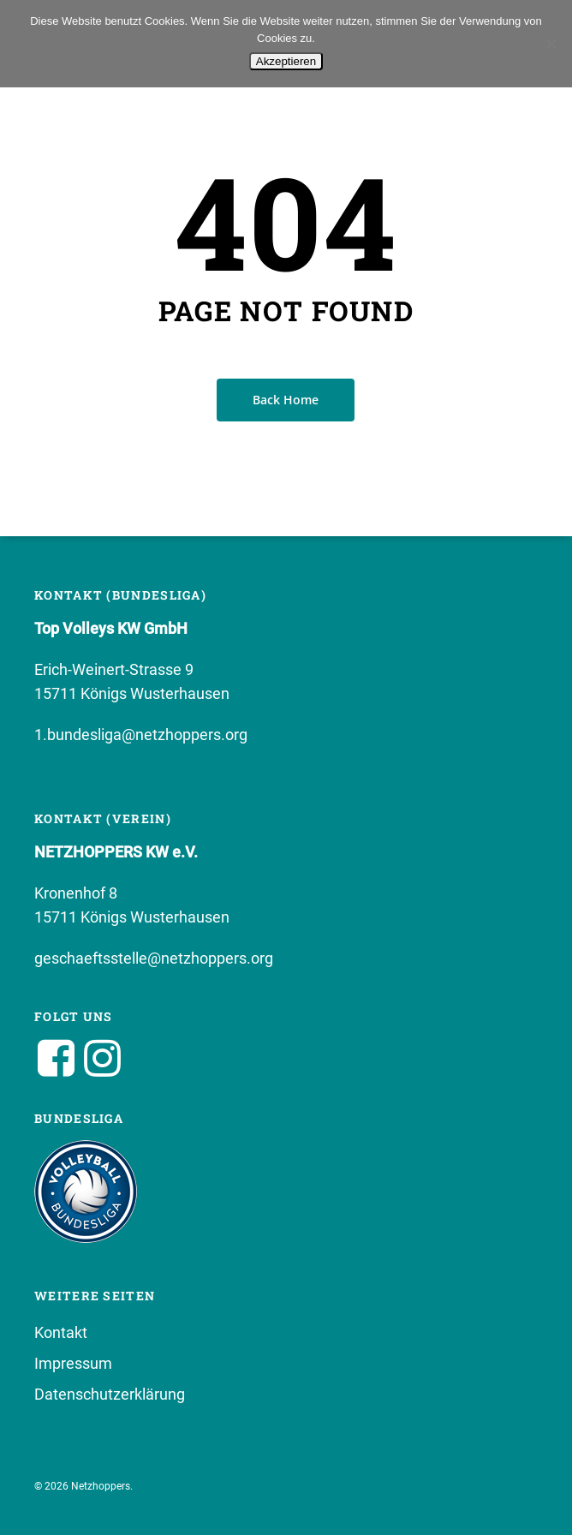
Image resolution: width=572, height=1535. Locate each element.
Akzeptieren (286, 61)
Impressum (73, 1363)
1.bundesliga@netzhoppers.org (140, 735)
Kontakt (60, 1332)
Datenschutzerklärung (109, 1394)
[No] (550, 43)
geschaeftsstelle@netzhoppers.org (153, 958)
